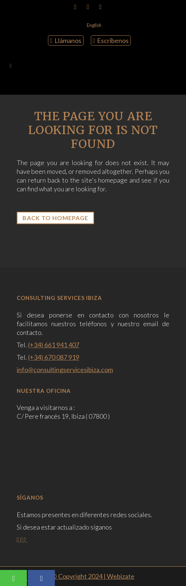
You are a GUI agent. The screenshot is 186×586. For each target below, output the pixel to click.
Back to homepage (55, 217)
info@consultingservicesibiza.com (65, 370)
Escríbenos (111, 40)
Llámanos (65, 40)
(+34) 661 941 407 (53, 345)
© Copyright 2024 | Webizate (93, 576)
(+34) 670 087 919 (53, 357)
